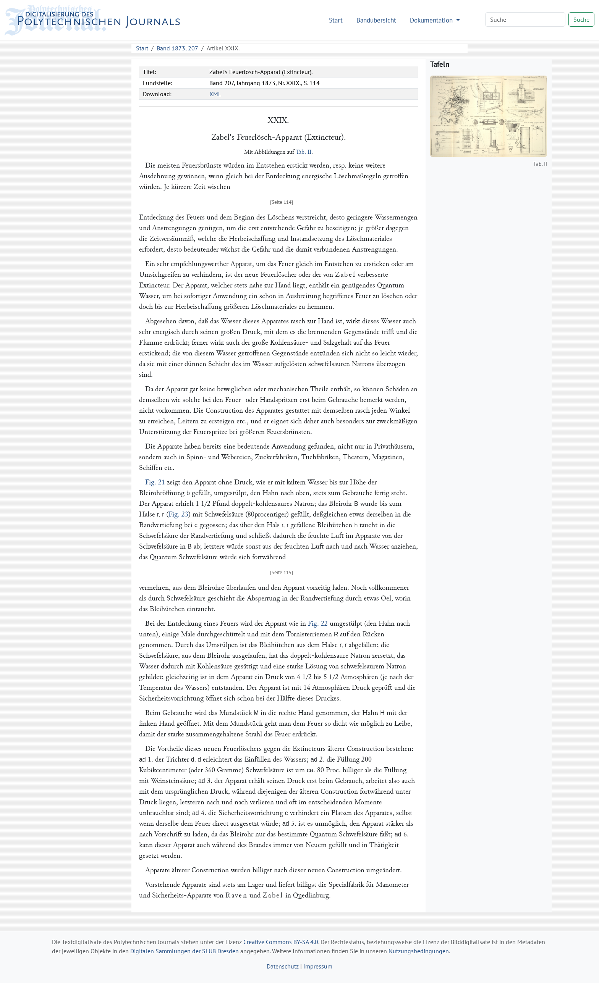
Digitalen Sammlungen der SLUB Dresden (184, 951)
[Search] (525, 19)
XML (215, 94)
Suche (581, 19)
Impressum (317, 966)
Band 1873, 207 (177, 48)
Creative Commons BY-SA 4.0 (280, 942)
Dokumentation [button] (432, 20)
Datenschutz (283, 966)
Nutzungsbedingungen (419, 951)
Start (336, 20)
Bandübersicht (376, 20)
